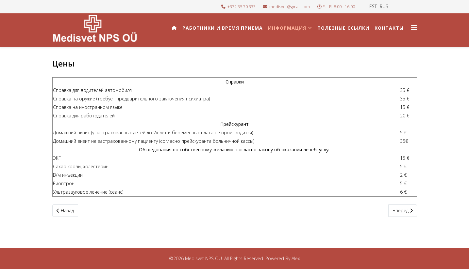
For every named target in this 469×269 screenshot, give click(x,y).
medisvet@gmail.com (289, 6)
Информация (287, 28)
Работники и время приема (222, 28)
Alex (296, 258)
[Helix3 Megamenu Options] (414, 27)
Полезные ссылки (343, 28)
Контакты (389, 28)
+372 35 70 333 (241, 6)
